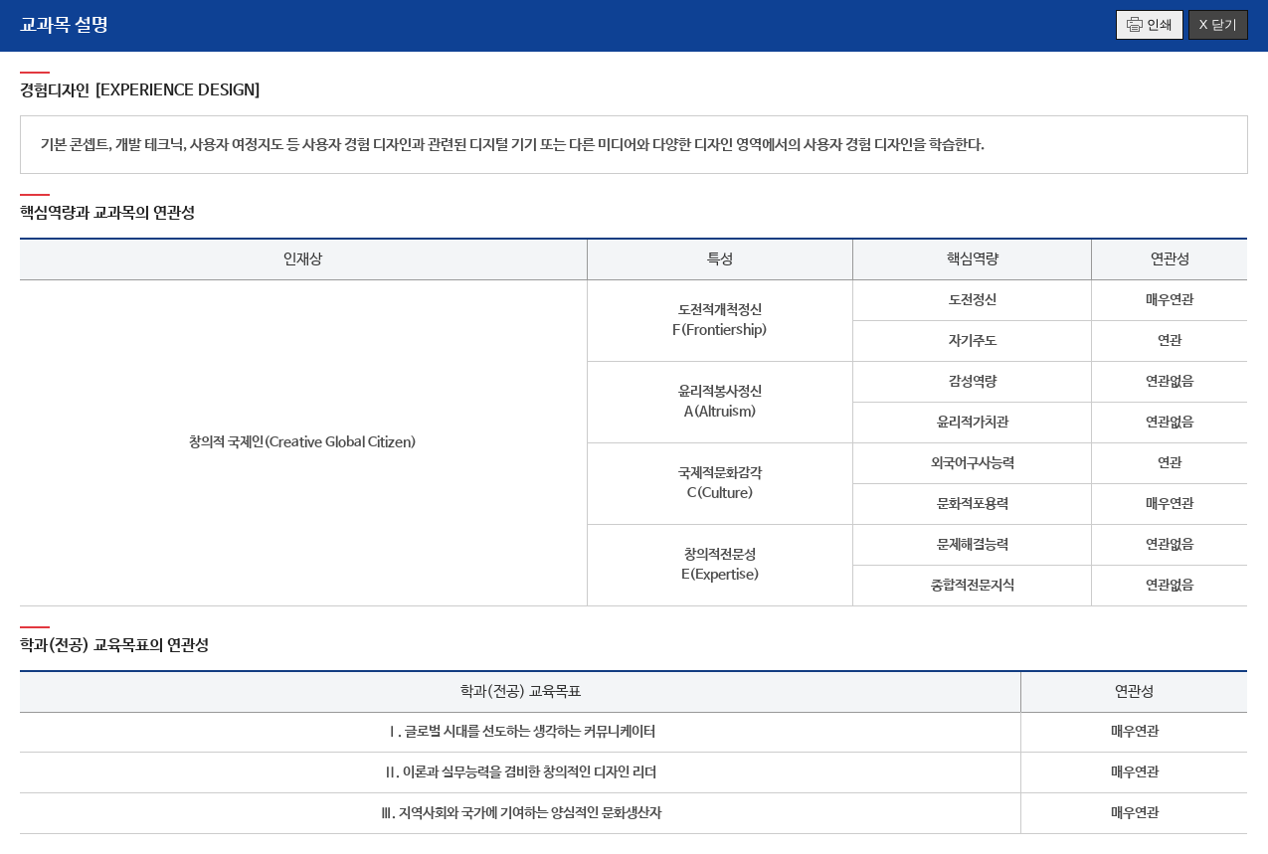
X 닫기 (1218, 24)
